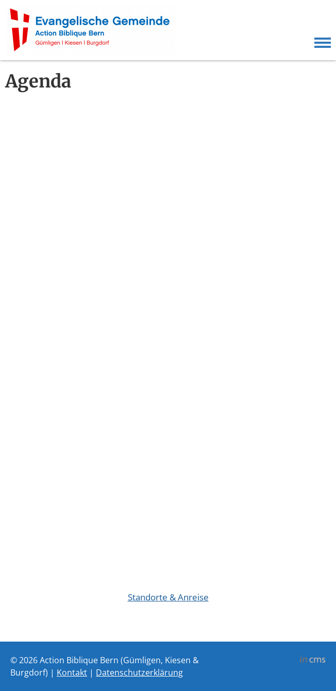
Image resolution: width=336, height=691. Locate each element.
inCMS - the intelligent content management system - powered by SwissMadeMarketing (312, 660)
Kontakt (72, 672)
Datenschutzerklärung (139, 672)
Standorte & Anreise (168, 597)
